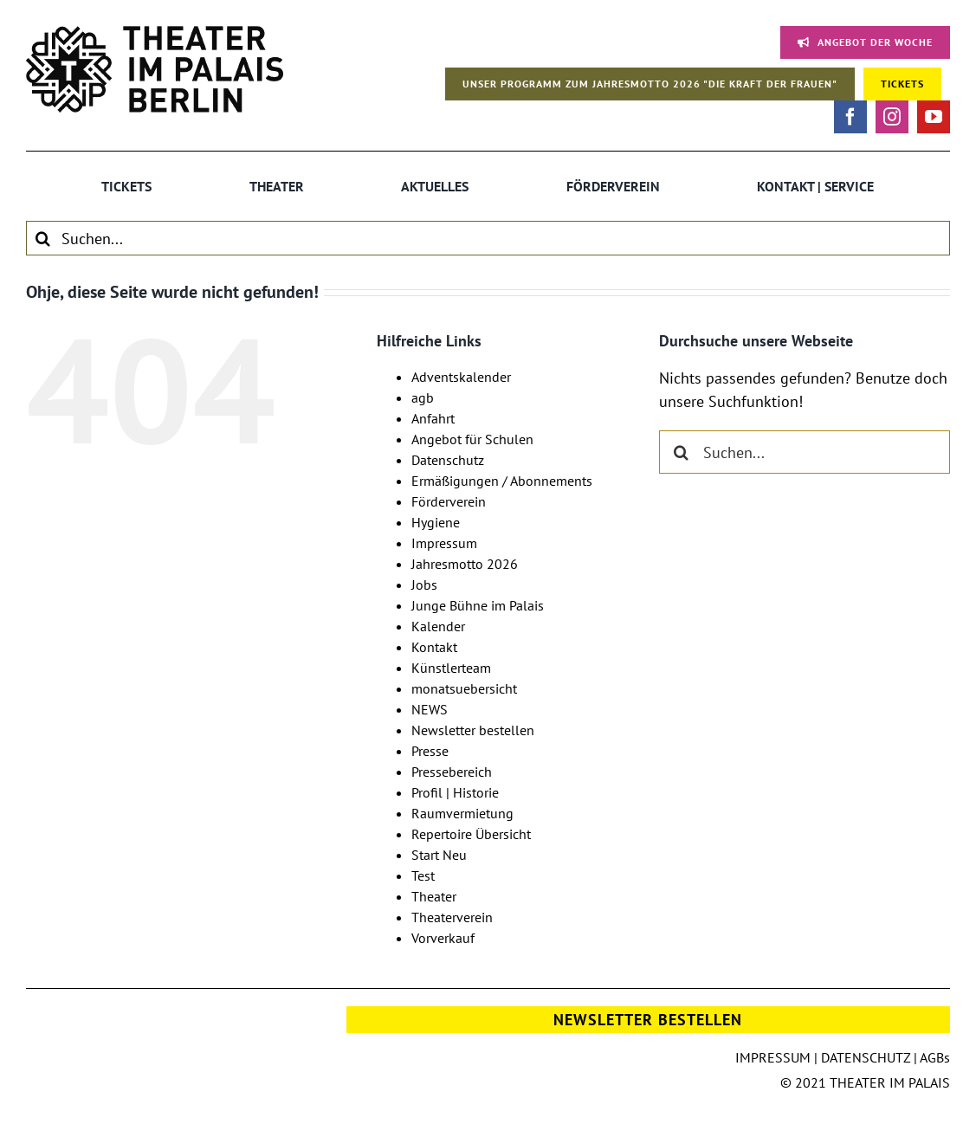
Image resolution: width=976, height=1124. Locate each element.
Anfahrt (433, 418)
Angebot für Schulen (472, 439)
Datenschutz (447, 459)
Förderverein (448, 501)
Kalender (438, 626)
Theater (433, 896)
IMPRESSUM (773, 1057)
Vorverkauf (443, 937)
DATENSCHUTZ (865, 1057)
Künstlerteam (451, 667)
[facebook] (850, 116)
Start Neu (439, 854)
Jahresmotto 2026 (464, 563)
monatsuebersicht (464, 688)
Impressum (444, 543)
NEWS (429, 709)
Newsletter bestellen (472, 730)
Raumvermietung (462, 813)
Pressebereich (451, 771)
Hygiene (435, 522)
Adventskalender (461, 376)
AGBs (935, 1057)
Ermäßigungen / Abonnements (501, 480)
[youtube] (933, 116)
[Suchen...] (488, 238)
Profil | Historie (455, 792)
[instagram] (892, 116)
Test (423, 875)
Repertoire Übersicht (471, 834)
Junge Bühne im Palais (477, 605)
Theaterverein (452, 917)
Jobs (424, 584)
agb (422, 397)
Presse (430, 750)
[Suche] (43, 238)
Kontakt (434, 647)
